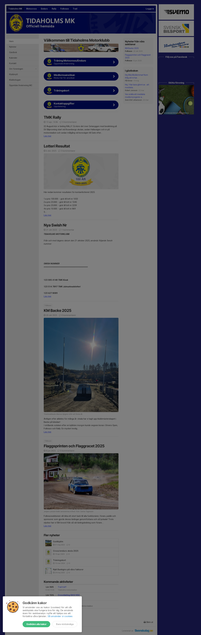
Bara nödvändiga (64, 624)
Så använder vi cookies (60, 616)
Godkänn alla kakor (36, 624)
